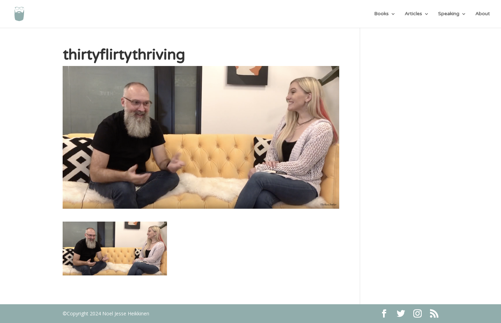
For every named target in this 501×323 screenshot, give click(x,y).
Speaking (448, 14)
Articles (413, 14)
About (482, 14)
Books (381, 14)
